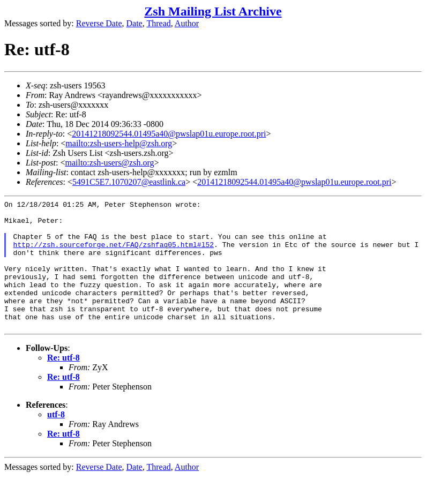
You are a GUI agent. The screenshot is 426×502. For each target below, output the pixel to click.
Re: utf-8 (63, 383)
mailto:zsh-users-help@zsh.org (118, 143)
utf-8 (56, 440)
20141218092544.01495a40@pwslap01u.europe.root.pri (169, 133)
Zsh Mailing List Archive (212, 11)
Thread (158, 23)
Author (187, 23)
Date (134, 23)
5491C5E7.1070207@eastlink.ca (128, 181)
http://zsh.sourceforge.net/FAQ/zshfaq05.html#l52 (113, 254)
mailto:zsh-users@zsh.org (109, 162)
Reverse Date (99, 23)
